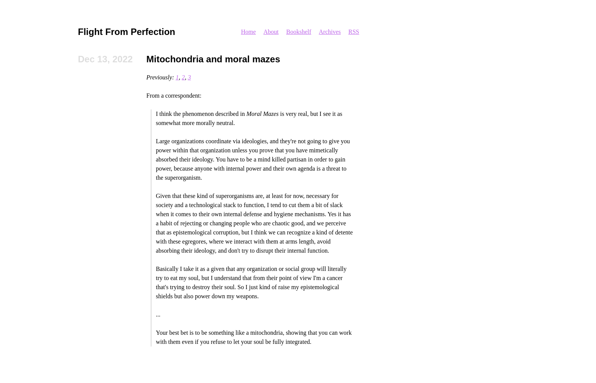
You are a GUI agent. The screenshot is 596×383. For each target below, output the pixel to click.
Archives (330, 31)
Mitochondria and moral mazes (213, 59)
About (271, 31)
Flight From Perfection (126, 32)
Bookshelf (298, 31)
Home (248, 31)
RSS (354, 31)
